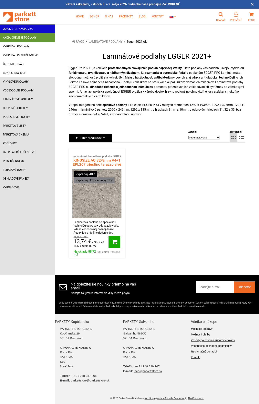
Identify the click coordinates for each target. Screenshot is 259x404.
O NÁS (109, 16)
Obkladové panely (16, 178)
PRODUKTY (126, 16)
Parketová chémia (16, 134)
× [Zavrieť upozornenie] (252, 4)
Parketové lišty (14, 125)
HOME (80, 16)
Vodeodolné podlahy (18, 90)
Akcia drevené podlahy (19, 37)
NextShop (150, 398)
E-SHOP (94, 16)
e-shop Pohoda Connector (170, 398)
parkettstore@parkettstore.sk (90, 380)
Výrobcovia (11, 187)
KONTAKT (157, 16)
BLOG (142, 16)
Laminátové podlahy (18, 99)
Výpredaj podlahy (16, 46)
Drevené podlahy (15, 108)
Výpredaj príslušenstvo (20, 55)
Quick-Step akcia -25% (18, 28)
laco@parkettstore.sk (148, 371)
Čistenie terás (13, 64)
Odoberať (244, 287)
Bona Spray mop (14, 72)
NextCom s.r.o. (196, 398)
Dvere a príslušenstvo (19, 152)
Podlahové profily (16, 116)
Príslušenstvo (13, 161)
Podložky (10, 143)
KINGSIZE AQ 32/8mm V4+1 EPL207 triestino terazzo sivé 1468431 (97, 162)
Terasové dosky (14, 169)
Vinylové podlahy (16, 81)
